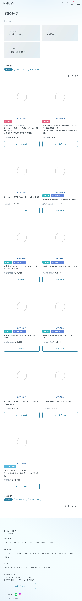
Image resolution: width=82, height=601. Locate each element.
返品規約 (72, 553)
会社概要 (19, 553)
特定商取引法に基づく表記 (60, 553)
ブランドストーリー (9, 553)
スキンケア (13, 542)
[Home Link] (8, 3)
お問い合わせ (20, 586)
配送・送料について (37, 568)
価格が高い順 (34, 69)
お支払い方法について (23, 568)
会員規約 (47, 568)
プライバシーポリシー (44, 553)
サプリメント (28, 542)
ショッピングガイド (9, 568)
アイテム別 (36, 542)
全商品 (6, 542)
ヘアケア (20, 542)
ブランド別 (50, 542)
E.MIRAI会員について (30, 553)
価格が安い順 (20, 69)
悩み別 (43, 542)
